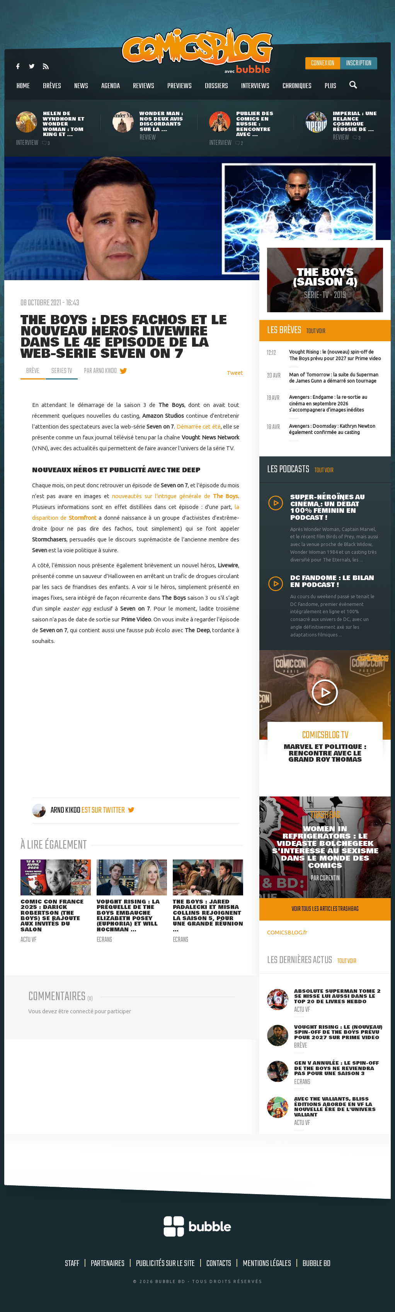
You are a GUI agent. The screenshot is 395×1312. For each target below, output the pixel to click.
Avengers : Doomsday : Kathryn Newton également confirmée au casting (321, 428)
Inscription (358, 63)
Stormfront (83, 517)
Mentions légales (267, 1264)
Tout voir (315, 331)
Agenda (110, 90)
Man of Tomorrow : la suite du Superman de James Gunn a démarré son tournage (322, 377)
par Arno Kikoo (100, 371)
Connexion (322, 63)
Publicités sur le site (165, 1264)
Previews (179, 90)
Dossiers (216, 90)
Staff (72, 1264)
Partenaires (107, 1264)
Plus (330, 90)
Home (23, 90)
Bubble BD (316, 1264)
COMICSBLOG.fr (287, 932)
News (81, 90)
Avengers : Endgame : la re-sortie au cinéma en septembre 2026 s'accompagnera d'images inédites (317, 402)
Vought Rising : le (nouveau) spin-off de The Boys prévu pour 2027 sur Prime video (324, 354)
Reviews (143, 90)
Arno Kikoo (57, 810)
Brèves (52, 90)
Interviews (255, 90)
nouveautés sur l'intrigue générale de (175, 496)
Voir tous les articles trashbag (325, 909)
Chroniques (297, 90)
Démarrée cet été (199, 426)
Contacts (218, 1264)
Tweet (235, 372)
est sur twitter (108, 810)
